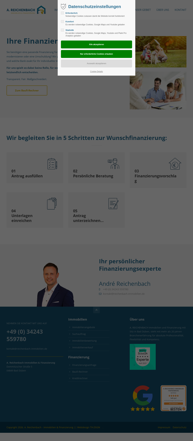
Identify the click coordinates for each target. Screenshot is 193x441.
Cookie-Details (96, 71)
